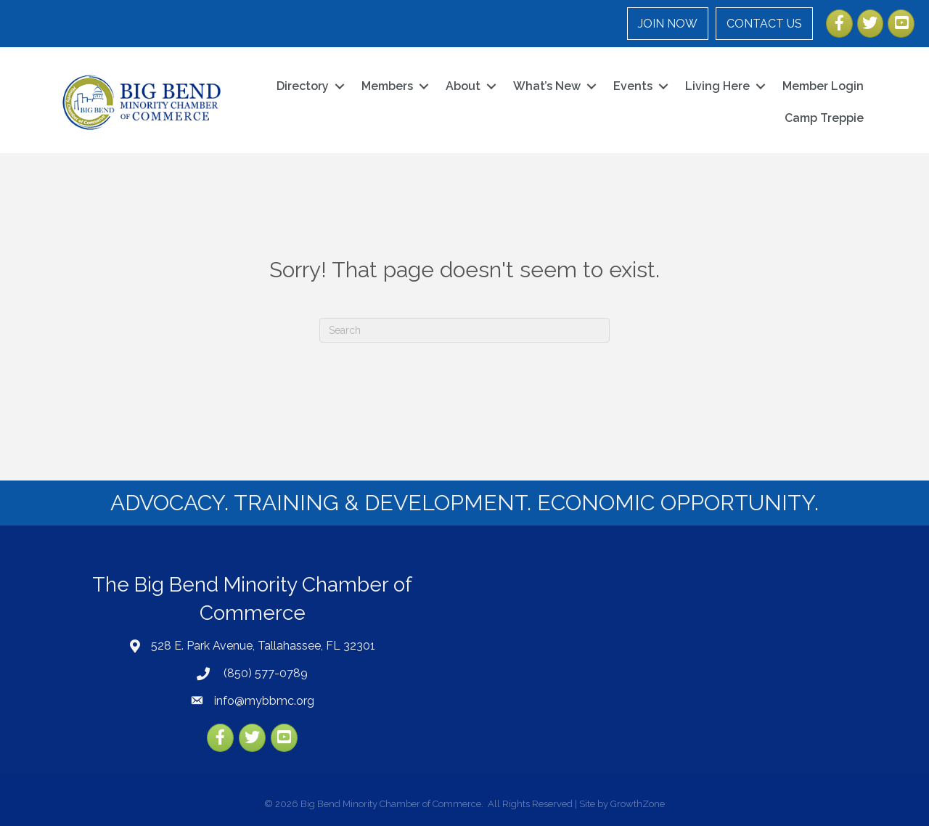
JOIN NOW (667, 23)
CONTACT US (764, 23)
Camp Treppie (824, 118)
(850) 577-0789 (264, 673)
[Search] (464, 330)
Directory (303, 86)
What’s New (547, 86)
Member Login (823, 86)
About (463, 86)
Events (632, 86)
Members (387, 86)
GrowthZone (637, 803)
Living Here (717, 86)
